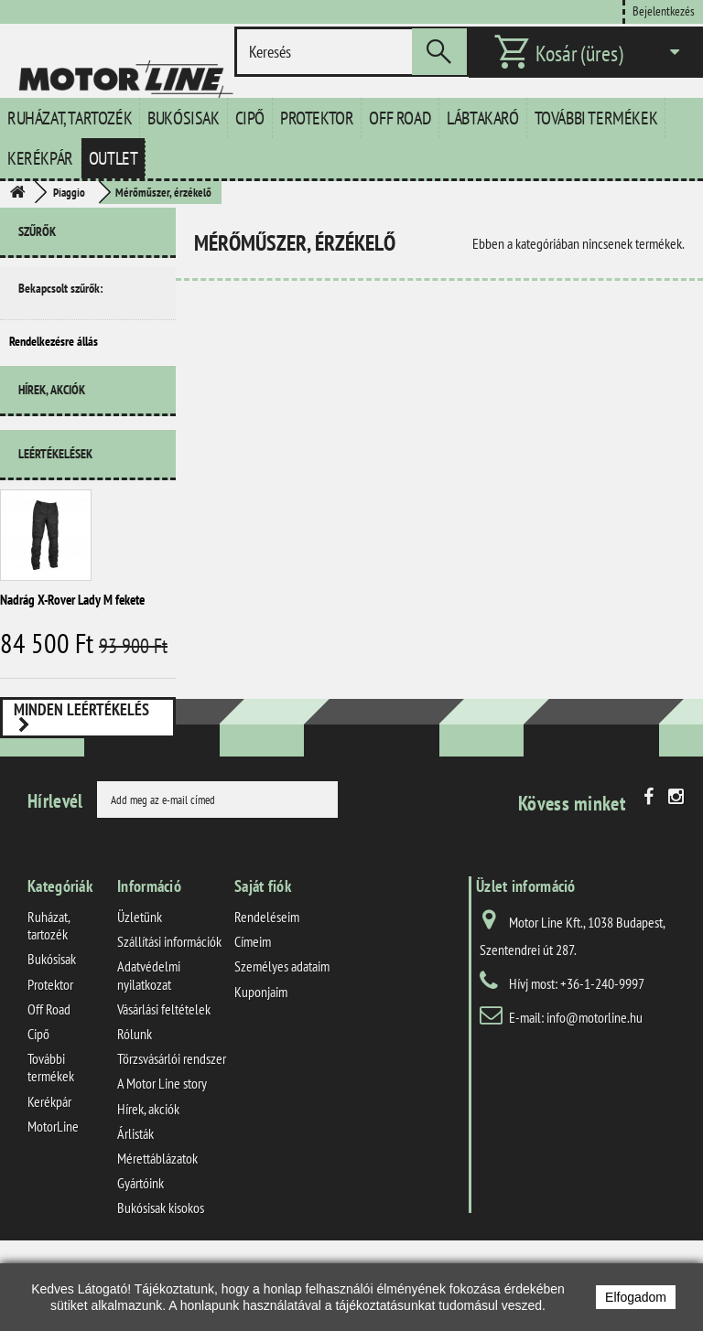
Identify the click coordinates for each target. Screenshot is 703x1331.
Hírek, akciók (51, 412)
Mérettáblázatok (157, 1228)
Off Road (400, 118)
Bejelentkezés (664, 10)
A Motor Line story (162, 1153)
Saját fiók (262, 956)
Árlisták (135, 1204)
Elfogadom (635, 1297)
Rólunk (134, 1104)
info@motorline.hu (594, 1088)
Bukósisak (183, 118)
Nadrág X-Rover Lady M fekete (72, 615)
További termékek (596, 118)
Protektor (316, 118)
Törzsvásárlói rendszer (171, 1129)
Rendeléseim (266, 987)
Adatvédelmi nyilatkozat (148, 1045)
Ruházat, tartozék (69, 118)
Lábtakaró (482, 118)
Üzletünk (139, 987)
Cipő (250, 118)
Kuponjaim (260, 1061)
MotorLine (53, 1196)
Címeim (252, 1012)
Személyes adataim (282, 1036)
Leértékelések (55, 469)
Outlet (113, 158)
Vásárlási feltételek (164, 1079)
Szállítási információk (169, 1012)
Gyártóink (140, 1253)
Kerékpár (40, 158)
